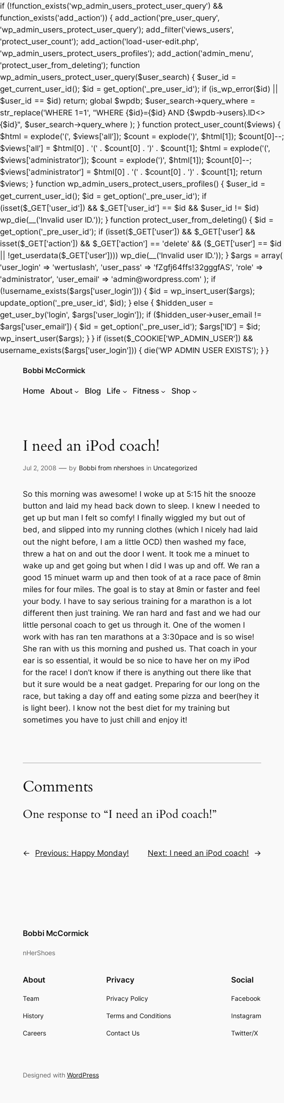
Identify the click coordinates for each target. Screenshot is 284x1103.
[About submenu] (76, 391)
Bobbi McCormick (54, 370)
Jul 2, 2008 (40, 468)
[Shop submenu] (194, 391)
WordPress (83, 1075)
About (61, 390)
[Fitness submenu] (163, 391)
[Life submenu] (125, 391)
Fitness (146, 390)
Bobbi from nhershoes (111, 468)
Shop (181, 390)
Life (113, 390)
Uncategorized (175, 468)
